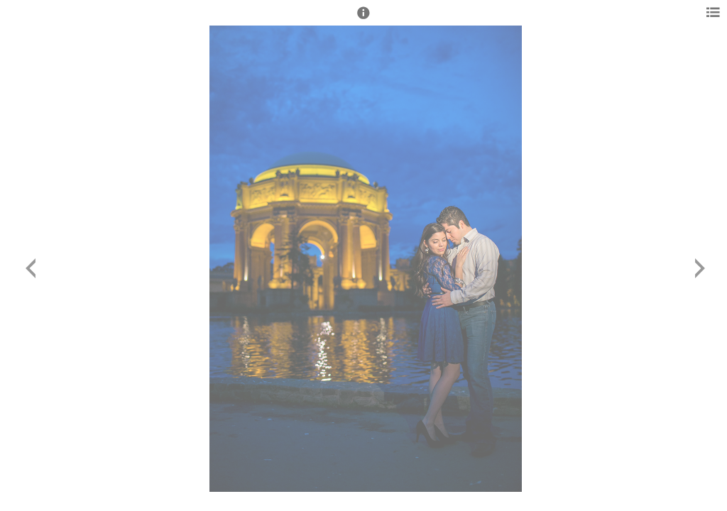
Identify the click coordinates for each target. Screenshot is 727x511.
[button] (363, 19)
